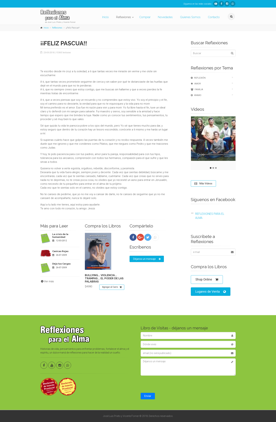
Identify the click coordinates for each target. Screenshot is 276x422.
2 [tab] (213, 168)
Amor (196, 83)
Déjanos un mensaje (147, 259)
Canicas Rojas (60, 251)
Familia (197, 89)
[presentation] (167, 384)
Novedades (165, 17)
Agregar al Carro (112, 287)
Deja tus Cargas (61, 263)
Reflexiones (123, 17)
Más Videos (203, 183)
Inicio (105, 17)
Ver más (47, 281)
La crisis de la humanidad (60, 235)
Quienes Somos (190, 17)
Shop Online (206, 279)
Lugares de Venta (210, 292)
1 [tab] (210, 168)
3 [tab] (216, 168)
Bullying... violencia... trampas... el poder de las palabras (104, 278)
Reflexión (198, 77)
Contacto (214, 17)
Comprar (144, 17)
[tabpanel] (213, 141)
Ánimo (196, 95)
